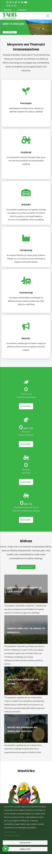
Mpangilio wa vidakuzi (12, 835)
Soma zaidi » (26, 406)
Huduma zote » (26, 567)
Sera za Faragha (10, 832)
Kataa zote (25, 843)
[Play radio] (5, 848)
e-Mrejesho (22, 10)
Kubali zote (25, 849)
